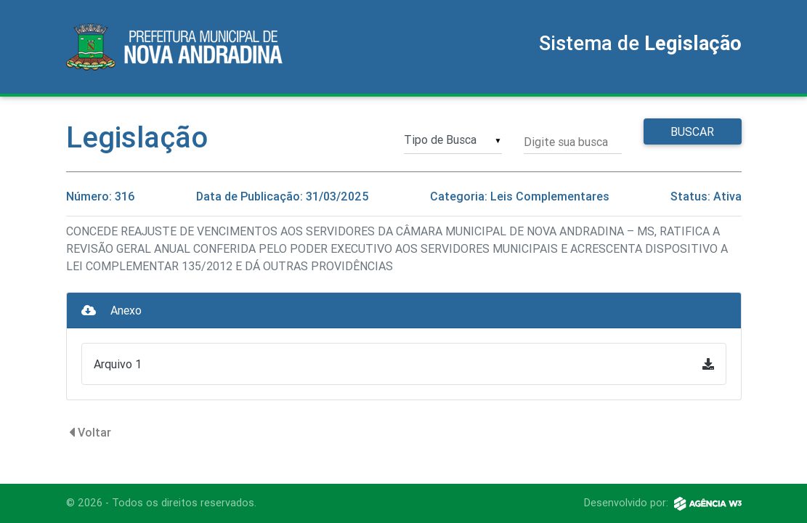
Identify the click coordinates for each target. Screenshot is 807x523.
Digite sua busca (566, 141)
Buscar (692, 131)
